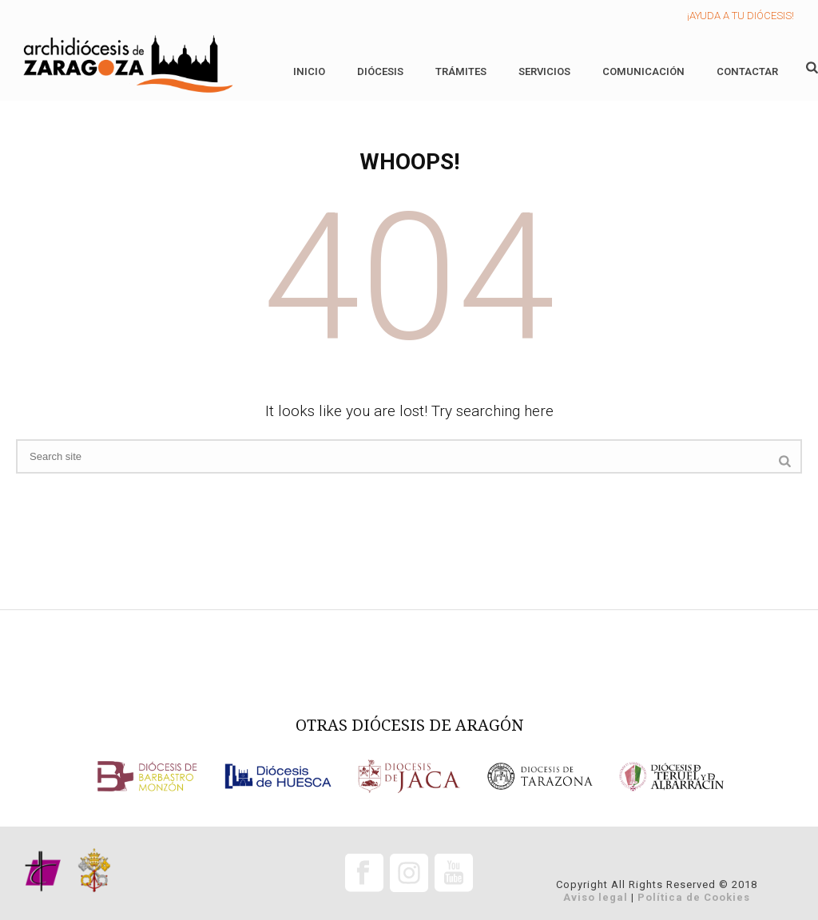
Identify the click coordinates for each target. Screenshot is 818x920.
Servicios (544, 71)
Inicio (309, 71)
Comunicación (643, 71)
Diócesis (380, 71)
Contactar (747, 71)
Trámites (460, 71)
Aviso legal (595, 897)
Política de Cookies (693, 897)
